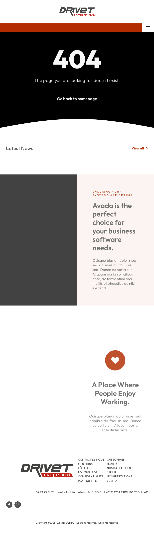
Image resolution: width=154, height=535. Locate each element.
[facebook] (9, 504)
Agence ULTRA (65, 522)
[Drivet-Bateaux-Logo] (77, 9)
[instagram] (17, 504)
